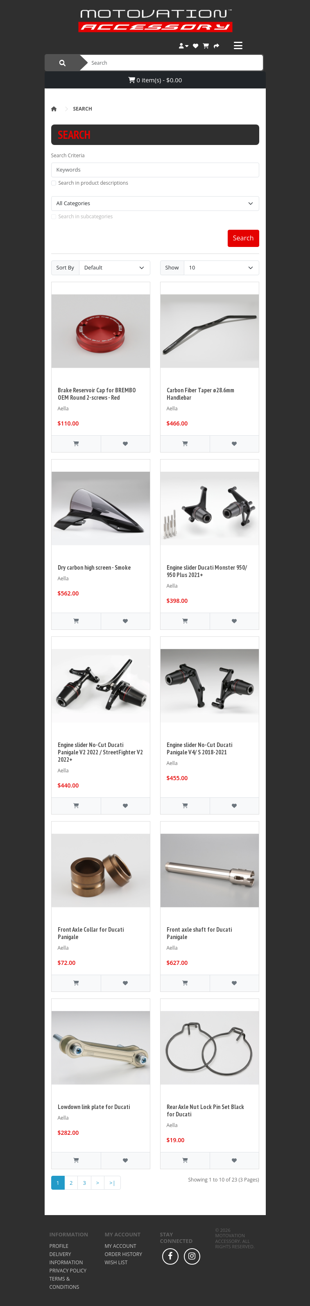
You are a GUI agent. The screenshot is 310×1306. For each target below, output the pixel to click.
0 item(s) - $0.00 (155, 80)
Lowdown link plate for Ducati (94, 1107)
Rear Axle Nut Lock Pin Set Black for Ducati (205, 1110)
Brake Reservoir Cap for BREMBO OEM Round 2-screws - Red (97, 393)
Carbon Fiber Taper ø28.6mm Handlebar (200, 393)
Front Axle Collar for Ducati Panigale (91, 933)
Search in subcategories (86, 216)
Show (172, 267)
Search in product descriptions (93, 182)
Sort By (65, 267)
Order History (123, 1254)
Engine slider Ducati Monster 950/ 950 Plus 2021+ (207, 571)
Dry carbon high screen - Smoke (94, 567)
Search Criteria (68, 155)
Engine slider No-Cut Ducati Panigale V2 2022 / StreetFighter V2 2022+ (100, 752)
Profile (59, 1246)
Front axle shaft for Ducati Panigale (199, 933)
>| (112, 1182)
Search (82, 108)
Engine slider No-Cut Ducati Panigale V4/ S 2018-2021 (199, 748)
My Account (120, 1246)
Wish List (116, 1262)
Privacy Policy (68, 1270)
